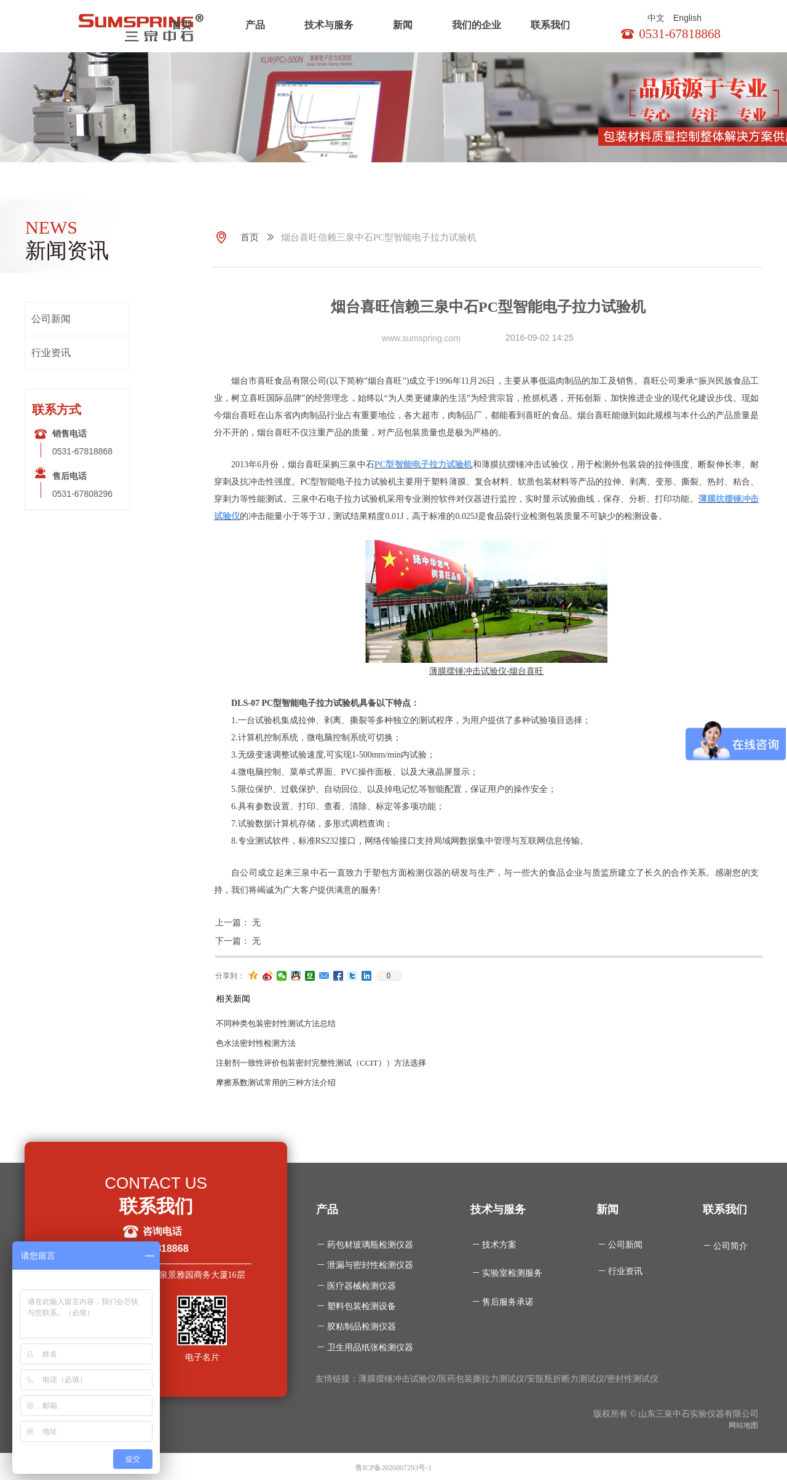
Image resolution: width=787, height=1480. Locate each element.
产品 (255, 25)
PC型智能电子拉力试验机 (423, 464)
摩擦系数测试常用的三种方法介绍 (276, 1082)
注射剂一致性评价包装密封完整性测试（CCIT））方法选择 (321, 1062)
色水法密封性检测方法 (256, 1043)
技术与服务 (329, 25)
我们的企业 (476, 25)
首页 (181, 25)
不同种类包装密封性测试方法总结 (276, 1023)
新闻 (403, 25)
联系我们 (550, 25)
